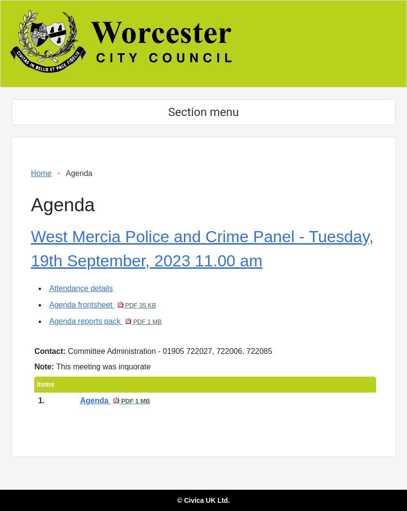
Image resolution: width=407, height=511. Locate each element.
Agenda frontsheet (102, 305)
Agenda (115, 400)
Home (41, 173)
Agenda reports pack (105, 321)
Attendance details (81, 288)
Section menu (203, 112)
